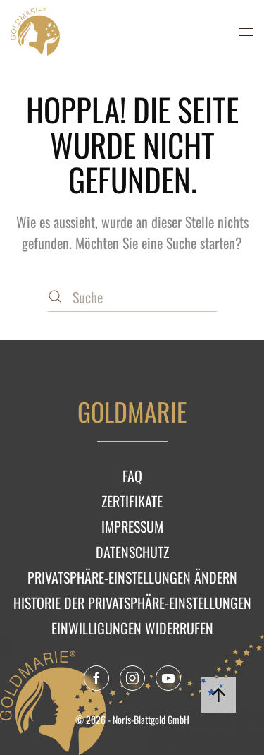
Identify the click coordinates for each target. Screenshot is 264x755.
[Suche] (132, 298)
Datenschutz (132, 551)
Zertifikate (132, 501)
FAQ (132, 475)
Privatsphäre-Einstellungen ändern (132, 577)
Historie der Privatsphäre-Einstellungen (132, 602)
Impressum (132, 526)
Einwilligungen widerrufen (132, 628)
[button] (246, 32)
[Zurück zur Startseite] (35, 32)
